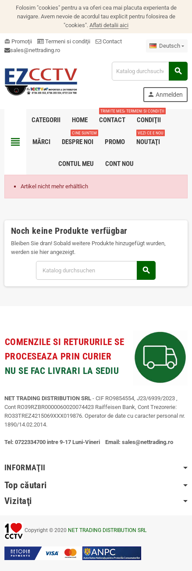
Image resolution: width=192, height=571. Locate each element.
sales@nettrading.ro (35, 50)
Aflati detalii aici (108, 25)
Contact (109, 41)
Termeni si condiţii (63, 41)
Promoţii (18, 41)
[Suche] (149, 71)
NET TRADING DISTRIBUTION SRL (107, 530)
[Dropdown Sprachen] (167, 46)
